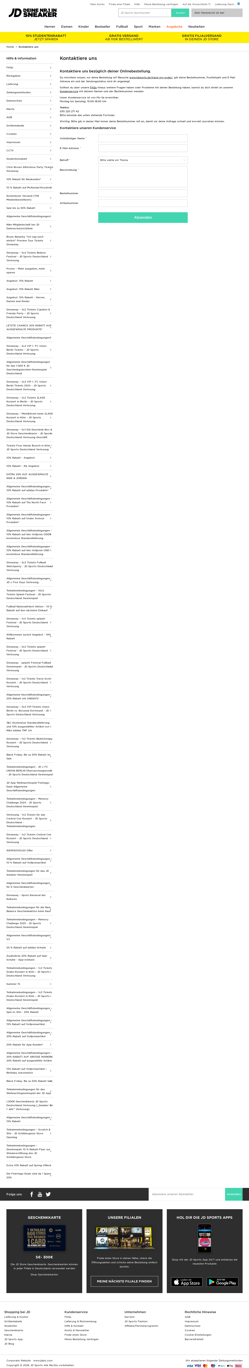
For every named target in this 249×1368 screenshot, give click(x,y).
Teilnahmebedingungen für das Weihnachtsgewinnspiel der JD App (28, 1091)
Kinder (83, 26)
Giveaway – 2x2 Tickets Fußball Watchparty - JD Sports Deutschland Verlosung (29, 566)
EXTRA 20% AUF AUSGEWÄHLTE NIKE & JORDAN (27, 476)
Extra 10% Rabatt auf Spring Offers (28, 1165)
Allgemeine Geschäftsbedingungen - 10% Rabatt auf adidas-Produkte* (29, 488)
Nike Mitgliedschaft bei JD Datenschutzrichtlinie (22, 226)
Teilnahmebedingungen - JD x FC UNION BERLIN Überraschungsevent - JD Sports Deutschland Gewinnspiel (29, 770)
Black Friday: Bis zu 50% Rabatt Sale (29, 1081)
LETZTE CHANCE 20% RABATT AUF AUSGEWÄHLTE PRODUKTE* (29, 327)
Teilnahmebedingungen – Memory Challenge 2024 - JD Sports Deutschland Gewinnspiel (27, 802)
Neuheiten (196, 26)
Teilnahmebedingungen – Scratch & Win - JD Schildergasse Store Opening (28, 1133)
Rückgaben (13, 75)
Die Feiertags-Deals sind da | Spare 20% (28, 1175)
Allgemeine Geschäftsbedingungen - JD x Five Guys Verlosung (29, 580)
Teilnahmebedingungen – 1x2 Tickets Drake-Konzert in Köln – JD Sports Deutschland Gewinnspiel (29, 996)
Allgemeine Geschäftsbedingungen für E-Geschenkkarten (28, 885)
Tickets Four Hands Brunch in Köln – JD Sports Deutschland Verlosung (29, 447)
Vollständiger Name (72, 138)
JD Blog (9, 1343)
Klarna (10, 109)
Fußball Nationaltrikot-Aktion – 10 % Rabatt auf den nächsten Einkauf (29, 608)
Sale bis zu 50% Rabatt (20, 207)
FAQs (9, 67)
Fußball (122, 26)
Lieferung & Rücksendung (80, 1321)
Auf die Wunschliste (194, 4)
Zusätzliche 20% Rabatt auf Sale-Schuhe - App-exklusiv (27, 957)
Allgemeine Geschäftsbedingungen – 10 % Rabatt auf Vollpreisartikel (29, 860)
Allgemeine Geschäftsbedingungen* (28, 337)
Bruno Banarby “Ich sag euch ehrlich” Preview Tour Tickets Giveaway (24, 240)
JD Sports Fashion (136, 1321)
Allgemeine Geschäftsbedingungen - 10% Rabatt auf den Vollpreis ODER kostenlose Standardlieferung (29, 534)
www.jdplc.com (42, 1360)
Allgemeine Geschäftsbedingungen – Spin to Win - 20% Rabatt (29, 1010)
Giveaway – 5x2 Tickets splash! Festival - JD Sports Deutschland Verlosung (27, 650)
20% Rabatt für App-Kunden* (24, 1044)
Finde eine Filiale (119, 4)
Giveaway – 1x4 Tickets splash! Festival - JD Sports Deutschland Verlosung (27, 622)
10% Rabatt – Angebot (20, 457)
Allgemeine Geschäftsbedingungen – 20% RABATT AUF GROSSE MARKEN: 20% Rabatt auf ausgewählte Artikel (29, 1056)
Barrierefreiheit (194, 1339)
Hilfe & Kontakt (73, 1325)
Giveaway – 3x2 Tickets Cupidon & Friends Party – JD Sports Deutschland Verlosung (28, 313)
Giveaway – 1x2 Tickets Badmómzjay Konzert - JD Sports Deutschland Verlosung (29, 742)
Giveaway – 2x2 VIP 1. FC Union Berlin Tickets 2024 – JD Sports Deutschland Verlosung (26, 385)
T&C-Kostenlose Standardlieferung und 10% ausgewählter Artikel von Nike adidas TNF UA (28, 726)
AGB (9, 117)
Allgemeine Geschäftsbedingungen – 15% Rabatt (29, 1119)
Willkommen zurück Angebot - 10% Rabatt (28, 636)
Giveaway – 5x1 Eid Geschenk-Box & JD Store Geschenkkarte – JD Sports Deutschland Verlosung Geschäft (29, 433)
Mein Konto (97, 4)
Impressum (13, 142)
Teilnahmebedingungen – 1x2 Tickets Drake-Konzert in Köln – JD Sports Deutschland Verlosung (29, 971)
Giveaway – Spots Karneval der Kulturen (26, 897)
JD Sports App (13, 1339)
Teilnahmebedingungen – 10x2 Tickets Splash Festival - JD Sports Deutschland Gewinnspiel (28, 594)
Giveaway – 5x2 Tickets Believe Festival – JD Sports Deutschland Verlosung (27, 256)
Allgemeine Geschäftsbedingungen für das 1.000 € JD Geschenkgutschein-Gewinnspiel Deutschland (28, 367)
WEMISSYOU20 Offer (19, 850)
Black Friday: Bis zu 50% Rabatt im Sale (28, 756)
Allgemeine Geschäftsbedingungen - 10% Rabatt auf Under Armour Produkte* (29, 518)
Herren (49, 26)
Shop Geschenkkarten (44, 1274)
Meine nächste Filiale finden (124, 1281)
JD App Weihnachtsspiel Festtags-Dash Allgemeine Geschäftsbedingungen (28, 786)
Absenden (143, 217)
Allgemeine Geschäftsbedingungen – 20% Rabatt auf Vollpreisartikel (29, 1034)
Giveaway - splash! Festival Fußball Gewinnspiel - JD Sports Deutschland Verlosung (29, 666)
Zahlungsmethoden (18, 92)
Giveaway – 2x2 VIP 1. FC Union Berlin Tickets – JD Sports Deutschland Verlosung (26, 349)
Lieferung (12, 84)
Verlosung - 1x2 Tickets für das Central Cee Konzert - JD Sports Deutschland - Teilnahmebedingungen (26, 820)
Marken (154, 26)
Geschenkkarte (13, 1330)
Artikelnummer (69, 203)
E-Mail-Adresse (69, 148)
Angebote (174, 26)
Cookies (11, 133)
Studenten (10, 1325)
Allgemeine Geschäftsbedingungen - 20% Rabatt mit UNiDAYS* (29, 696)
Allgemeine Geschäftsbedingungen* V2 (28, 937)
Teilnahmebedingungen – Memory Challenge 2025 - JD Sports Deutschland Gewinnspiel (27, 923)
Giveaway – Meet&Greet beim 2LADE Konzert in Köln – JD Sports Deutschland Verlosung (29, 417)
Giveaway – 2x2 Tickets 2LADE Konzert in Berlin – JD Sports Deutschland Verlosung (25, 401)
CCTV (10, 150)
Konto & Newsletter (76, 1330)
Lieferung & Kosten (16, 1316)
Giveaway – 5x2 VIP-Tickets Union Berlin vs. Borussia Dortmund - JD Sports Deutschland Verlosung (27, 710)
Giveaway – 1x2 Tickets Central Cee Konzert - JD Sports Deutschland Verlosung (28, 838)
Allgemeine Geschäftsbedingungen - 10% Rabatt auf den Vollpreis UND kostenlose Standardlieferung (29, 550)
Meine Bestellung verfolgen (161, 4)
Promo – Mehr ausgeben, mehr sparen (25, 270)
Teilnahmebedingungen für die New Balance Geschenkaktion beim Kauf (28, 909)
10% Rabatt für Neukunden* (23, 179)
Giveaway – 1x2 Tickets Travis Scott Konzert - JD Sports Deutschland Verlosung (28, 682)
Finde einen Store (75, 1334)
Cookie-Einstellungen (198, 1334)
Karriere (129, 1316)
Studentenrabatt (16, 158)
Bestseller (102, 26)
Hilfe (137, 4)
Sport (138, 26)
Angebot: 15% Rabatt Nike (23, 289)
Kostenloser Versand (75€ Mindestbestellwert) (22, 197)
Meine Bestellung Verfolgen (81, 1339)
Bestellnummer (69, 193)
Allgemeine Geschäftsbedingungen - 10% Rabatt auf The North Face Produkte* (29, 502)
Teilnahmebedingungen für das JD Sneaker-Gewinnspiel (27, 872)
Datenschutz (14, 100)
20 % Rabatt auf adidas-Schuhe (26, 947)
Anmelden (234, 1194)
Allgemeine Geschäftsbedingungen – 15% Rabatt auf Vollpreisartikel (29, 1022)
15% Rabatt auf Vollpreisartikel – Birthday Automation (26, 1070)
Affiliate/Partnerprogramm (141, 1325)
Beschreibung (68, 169)
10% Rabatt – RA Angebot (22, 466)
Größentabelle (15, 125)
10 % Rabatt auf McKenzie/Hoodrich (29, 187)
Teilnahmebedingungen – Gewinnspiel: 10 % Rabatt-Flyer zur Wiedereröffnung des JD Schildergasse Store (28, 1151)
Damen (66, 26)
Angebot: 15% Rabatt (19, 280)
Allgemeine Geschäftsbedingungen (28, 216)
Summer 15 (13, 983)
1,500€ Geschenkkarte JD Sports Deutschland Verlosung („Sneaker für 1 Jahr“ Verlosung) (29, 1105)
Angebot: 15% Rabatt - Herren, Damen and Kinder (25, 299)
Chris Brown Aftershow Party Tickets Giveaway (29, 169)
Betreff (64, 160)
